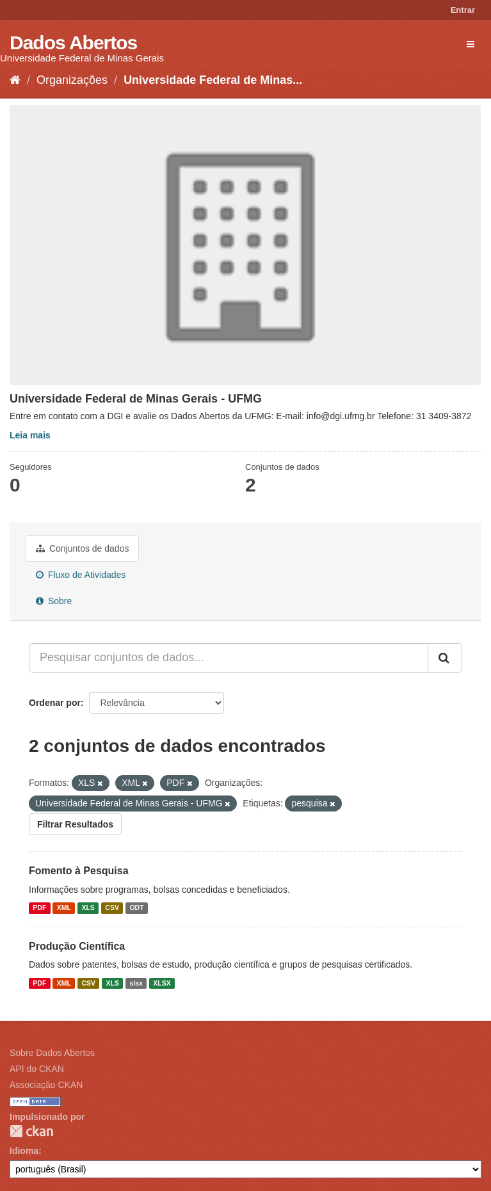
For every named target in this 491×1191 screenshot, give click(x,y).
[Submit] (445, 658)
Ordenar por (55, 703)
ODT (136, 908)
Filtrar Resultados (75, 824)
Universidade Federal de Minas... (213, 80)
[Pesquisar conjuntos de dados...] (228, 658)
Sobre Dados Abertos (52, 1053)
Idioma (24, 1151)
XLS (87, 908)
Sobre (54, 601)
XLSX (161, 983)
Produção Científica (77, 946)
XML (64, 908)
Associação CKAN (46, 1085)
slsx (135, 983)
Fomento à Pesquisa (79, 870)
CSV (112, 908)
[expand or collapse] (470, 44)
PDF (39, 908)
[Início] (15, 80)
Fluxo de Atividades (80, 575)
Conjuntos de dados (82, 548)
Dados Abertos (73, 42)
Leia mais (30, 435)
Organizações (72, 80)
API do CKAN (37, 1069)
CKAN (31, 1131)
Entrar (463, 10)
